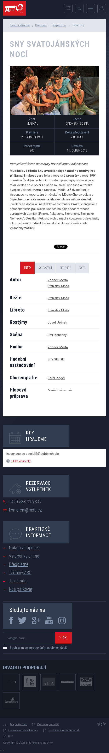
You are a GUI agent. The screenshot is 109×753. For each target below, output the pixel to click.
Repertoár (59, 25)
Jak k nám (18, 580)
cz (68, 8)
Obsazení (45, 268)
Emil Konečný (57, 335)
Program (41, 25)
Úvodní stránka (20, 25)
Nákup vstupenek (24, 547)
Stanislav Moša (58, 286)
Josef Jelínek (57, 322)
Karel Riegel (56, 378)
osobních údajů (57, 647)
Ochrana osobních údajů (23, 730)
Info (27, 268)
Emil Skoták (56, 359)
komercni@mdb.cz (25, 510)
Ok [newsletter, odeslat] (64, 637)
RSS (10, 735)
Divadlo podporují (24, 668)
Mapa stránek (18, 724)
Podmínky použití (48, 724)
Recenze (65, 268)
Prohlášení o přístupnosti (64, 730)
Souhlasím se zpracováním (37, 647)
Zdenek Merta (58, 280)
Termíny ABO (20, 572)
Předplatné (18, 564)
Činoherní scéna (77, 123)
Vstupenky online (24, 556)
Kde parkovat (20, 589)
